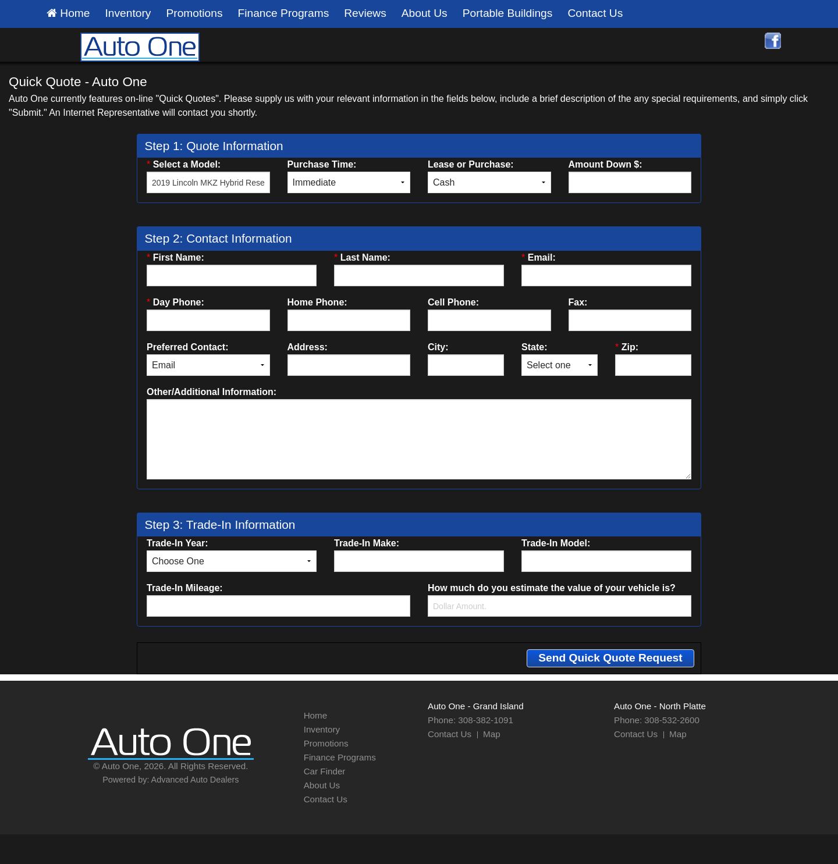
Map (491, 734)
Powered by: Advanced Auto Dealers (170, 779)
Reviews (365, 13)
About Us (425, 13)
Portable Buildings (508, 13)
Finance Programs (283, 13)
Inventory (128, 13)
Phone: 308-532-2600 (656, 720)
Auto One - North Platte (660, 706)
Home (68, 13)
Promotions (194, 13)
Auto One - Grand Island (476, 706)
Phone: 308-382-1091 (470, 720)
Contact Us (595, 13)
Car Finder (325, 771)
